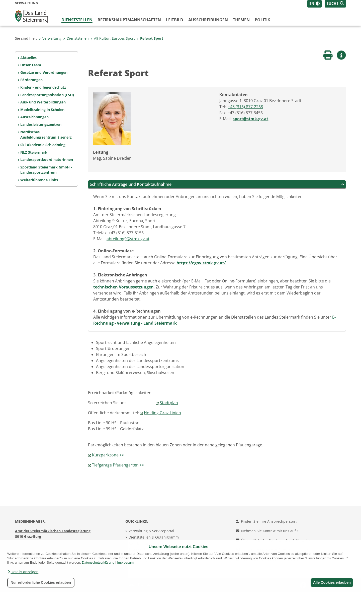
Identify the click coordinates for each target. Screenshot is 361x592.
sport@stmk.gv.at (250, 119)
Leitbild (174, 20)
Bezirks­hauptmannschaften (129, 20)
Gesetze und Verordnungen (43, 72)
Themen (241, 20)
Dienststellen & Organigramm (154, 537)
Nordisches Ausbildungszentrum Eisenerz (46, 135)
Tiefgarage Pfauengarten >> (118, 465)
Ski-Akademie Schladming (42, 144)
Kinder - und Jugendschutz (43, 87)
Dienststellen (77, 20)
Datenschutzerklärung (98, 562)
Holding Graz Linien (162, 413)
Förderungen (31, 79)
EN (311, 3)
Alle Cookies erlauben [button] (331, 582)
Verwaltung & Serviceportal (151, 530)
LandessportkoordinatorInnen (46, 159)
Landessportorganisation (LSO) (47, 94)
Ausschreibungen (208, 20)
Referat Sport (150, 38)
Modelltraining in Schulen (42, 109)
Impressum (125, 562)
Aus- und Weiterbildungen (43, 102)
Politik (262, 20)
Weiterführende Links (39, 179)
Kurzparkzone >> (108, 455)
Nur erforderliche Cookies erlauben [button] (41, 582)
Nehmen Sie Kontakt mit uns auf (267, 530)
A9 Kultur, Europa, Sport (113, 38)
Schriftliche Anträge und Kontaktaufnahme (217, 184)
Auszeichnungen (34, 116)
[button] (22, 572)
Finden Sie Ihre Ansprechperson (267, 521)
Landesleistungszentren (40, 124)
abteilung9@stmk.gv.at (128, 239)
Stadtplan (169, 402)
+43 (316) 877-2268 (245, 106)
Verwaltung (50, 38)
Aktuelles (28, 57)
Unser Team (30, 65)
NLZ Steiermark (33, 152)
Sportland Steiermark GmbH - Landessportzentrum (46, 170)
